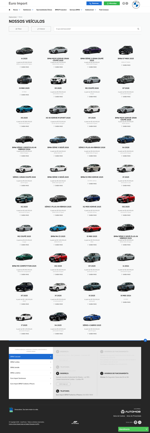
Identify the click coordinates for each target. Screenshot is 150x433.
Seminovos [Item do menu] (28, 10)
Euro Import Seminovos (30, 378)
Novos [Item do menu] (16, 10)
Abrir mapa (62, 360)
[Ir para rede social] (123, 3)
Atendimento (133, 429)
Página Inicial (13, 17)
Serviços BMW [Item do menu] (76, 10)
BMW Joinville (30, 367)
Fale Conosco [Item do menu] (104, 10)
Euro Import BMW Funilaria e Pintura (30, 384)
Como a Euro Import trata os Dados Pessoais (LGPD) (24, 424)
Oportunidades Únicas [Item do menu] (44, 10)
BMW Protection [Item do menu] (61, 10)
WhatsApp (113, 3)
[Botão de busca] (138, 29)
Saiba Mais (25, 67)
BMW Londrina (30, 373)
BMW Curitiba (30, 362)
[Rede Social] (135, 422)
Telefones (95, 3)
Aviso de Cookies (119, 416)
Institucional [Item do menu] (90, 10)
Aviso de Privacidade (134, 416)
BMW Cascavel (30, 357)
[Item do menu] (9, 10)
